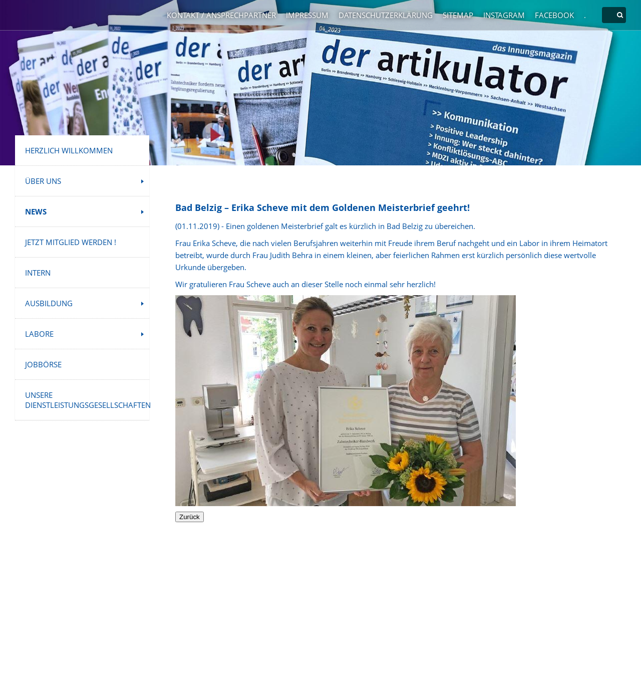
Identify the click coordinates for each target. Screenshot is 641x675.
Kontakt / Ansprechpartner (221, 15)
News (36, 211)
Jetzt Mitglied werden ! (70, 242)
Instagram (504, 15)
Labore (39, 334)
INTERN (38, 273)
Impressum (307, 15)
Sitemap (458, 15)
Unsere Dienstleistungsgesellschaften (87, 400)
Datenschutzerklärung (386, 15)
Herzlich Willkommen (69, 150)
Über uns (43, 181)
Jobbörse (43, 364)
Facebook (554, 15)
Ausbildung (49, 303)
